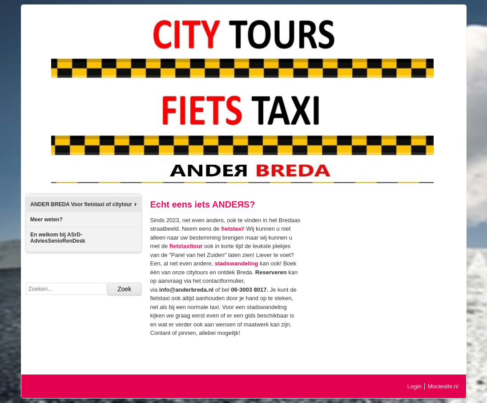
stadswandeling (236, 263)
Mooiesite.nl (443, 386)
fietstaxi (232, 228)
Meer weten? (46, 219)
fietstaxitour (185, 246)
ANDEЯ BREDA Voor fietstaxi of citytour (83, 204)
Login (414, 386)
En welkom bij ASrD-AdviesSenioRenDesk (57, 238)
